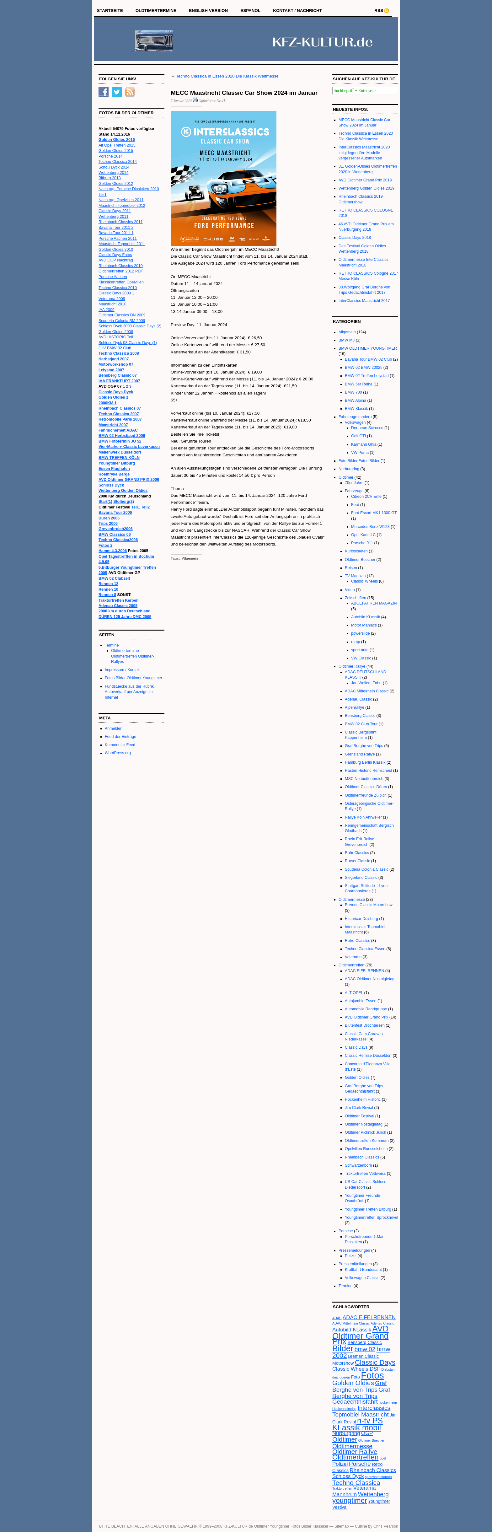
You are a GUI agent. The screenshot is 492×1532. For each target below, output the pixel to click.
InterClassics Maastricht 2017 (364, 300)
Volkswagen (355, 422)
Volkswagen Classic (362, 1278)
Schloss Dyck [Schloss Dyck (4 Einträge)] (348, 1476)
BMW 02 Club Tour (361, 724)
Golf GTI (358, 436)
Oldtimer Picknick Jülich (365, 1132)
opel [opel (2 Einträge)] (383, 1458)
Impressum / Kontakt (123, 670)
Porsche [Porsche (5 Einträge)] (360, 1463)
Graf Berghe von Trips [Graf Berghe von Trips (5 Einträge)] (359, 1386)
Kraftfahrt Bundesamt (363, 1269)
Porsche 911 (362, 543)
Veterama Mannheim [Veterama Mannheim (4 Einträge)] (354, 1491)
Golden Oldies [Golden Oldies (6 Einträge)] (353, 1382)
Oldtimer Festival (359, 1116)
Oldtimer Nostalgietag (363, 1124)
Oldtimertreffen (351, 965)
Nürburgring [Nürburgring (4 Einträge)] (346, 1433)
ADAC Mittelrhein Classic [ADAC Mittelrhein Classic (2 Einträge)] (351, 1323)
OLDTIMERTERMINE (156, 10)
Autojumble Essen (361, 1001)
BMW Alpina (355, 400)
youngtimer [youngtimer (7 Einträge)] (349, 1500)
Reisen (351, 568)
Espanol (250, 10)
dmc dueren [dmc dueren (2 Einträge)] (341, 1377)
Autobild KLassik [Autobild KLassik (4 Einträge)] (351, 1330)
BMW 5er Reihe (358, 384)
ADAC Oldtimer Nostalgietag (369, 979)
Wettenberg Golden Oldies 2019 (366, 188)
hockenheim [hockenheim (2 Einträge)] (388, 1402)
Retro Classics (357, 940)
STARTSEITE (110, 10)
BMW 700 (353, 392)
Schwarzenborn (358, 1165)
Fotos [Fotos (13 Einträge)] (372, 1375)
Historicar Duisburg (361, 919)
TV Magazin (355, 576)
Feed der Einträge (120, 736)
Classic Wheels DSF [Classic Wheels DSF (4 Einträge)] (356, 1369)
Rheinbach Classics (362, 1157)
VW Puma (360, 452)
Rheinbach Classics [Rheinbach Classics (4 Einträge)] (373, 1470)
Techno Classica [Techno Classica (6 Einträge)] (356, 1482)
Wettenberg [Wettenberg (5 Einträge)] (373, 1494)
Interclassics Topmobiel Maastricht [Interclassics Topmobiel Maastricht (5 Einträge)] (361, 1411)
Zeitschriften (355, 598)
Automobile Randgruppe (366, 1009)
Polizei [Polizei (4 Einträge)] (340, 1464)
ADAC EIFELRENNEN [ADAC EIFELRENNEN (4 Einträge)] (369, 1317)
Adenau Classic (358, 699)
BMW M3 (347, 340)
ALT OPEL (354, 993)
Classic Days (356, 1047)
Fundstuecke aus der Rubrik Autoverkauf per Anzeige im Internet (129, 692)
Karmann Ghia (363, 444)
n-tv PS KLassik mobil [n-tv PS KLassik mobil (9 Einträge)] (357, 1424)
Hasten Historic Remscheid (368, 770)
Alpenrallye (354, 707)
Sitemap (341, 1526)
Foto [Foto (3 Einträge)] (355, 1376)
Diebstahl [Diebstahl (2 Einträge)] (388, 1369)
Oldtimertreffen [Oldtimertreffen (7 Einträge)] (355, 1457)
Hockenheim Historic (363, 1099)
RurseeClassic (357, 861)
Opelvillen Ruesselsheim (366, 1149)
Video (350, 590)
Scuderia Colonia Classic (366, 869)
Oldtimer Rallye (352, 666)
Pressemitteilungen (355, 1264)
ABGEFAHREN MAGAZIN (374, 603)
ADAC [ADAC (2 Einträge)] (337, 1318)
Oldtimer (346, 477)
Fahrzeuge (354, 491)
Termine (112, 645)
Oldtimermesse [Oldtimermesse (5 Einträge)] (352, 1446)
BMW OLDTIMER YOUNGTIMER (368, 348)
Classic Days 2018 (355, 237)
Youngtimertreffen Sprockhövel (371, 1217)
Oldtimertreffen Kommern (367, 1140)
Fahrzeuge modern (355, 417)
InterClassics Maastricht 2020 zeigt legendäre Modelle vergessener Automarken (364, 152)
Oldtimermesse (352, 899)
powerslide (360, 633)
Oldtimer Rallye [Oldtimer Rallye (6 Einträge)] (354, 1451)
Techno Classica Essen (365, 949)
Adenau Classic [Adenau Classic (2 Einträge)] (382, 1323)
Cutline (361, 1526)
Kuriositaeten (356, 551)
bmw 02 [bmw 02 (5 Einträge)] (365, 1349)
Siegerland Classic (361, 877)
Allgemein (190, 558)
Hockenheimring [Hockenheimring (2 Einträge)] (344, 1409)
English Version (208, 10)
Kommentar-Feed (120, 745)
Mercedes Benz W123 (370, 526)
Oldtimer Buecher (360, 559)
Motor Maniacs (364, 625)
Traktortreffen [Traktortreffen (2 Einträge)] (342, 1488)
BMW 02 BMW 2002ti (363, 367)
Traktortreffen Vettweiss (365, 1173)
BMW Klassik (356, 408)
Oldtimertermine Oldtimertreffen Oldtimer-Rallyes (132, 656)
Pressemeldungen (354, 1250)
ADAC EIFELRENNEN (364, 971)
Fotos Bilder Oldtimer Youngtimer (133, 678)
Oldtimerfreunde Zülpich (366, 795)
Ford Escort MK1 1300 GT (374, 513)
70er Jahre (354, 483)
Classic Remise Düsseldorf (368, 1055)
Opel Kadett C (363, 535)
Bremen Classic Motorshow (369, 905)
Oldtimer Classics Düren (366, 787)
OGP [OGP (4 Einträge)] (367, 1433)
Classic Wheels (364, 581)
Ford (355, 505)
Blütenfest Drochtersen (365, 1025)
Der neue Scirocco (367, 428)
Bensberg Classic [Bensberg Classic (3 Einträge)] (365, 1342)
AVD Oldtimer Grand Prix (366, 1017)
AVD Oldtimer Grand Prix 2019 (365, 180)
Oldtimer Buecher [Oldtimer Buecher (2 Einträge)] (371, 1440)
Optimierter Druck (212, 101)
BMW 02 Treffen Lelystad (367, 376)
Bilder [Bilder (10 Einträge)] (342, 1348)
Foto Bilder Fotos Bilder (359, 461)
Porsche (346, 1231)
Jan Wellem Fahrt (366, 683)
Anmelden (113, 728)
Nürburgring (349, 469)
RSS (378, 10)
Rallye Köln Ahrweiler (363, 817)
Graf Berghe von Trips (364, 746)
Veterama (353, 957)
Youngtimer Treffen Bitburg (368, 1209)
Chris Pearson (385, 1526)
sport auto (359, 650)
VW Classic (361, 658)
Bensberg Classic (360, 715)
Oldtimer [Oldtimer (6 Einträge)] (344, 1439)
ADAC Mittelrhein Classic (366, 691)
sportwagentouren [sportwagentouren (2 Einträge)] (378, 1477)
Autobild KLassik (365, 617)
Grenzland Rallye (360, 754)
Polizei (350, 1256)
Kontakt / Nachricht (297, 10)
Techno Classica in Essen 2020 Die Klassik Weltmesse (227, 76)
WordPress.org (118, 753)
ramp (355, 642)
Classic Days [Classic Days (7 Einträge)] (375, 1362)
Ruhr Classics (357, 853)
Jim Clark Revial (359, 1107)
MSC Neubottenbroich (364, 779)
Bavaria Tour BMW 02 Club (368, 359)
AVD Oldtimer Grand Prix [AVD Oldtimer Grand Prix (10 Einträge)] (360, 1335)
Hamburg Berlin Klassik (365, 762)
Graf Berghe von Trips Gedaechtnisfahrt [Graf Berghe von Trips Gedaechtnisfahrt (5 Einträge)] (361, 1395)
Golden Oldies (357, 1077)
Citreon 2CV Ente (366, 496)
